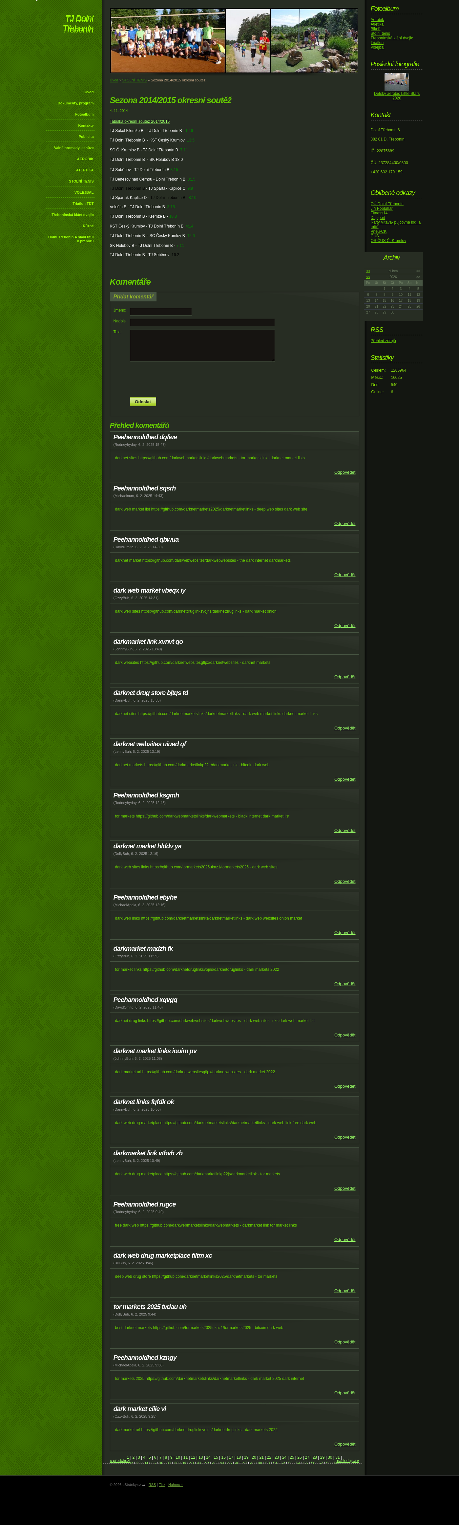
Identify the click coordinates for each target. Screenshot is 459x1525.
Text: (118, 332)
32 (131, 1463)
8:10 (192, 197)
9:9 (190, 188)
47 (244, 1463)
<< (368, 271)
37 (169, 1463)
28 (315, 1457)
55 (305, 1463)
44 (222, 1463)
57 (321, 1463)
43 (214, 1463)
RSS (152, 1485)
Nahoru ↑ (175, 1485)
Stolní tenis (380, 33)
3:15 (174, 169)
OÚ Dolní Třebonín (387, 204)
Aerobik (377, 19)
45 (229, 1463)
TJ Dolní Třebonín (78, 24)
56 (313, 1463)
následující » (348, 1460)
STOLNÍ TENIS (81, 181)
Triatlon (377, 42)
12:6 (189, 130)
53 (290, 1463)
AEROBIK (85, 159)
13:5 (190, 140)
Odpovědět (345, 472)
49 (260, 1463)
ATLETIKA (85, 170)
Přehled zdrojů (383, 340)
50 (267, 1463)
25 (292, 1457)
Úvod (89, 92)
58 (328, 1463)
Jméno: (120, 310)
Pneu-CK (379, 231)
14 (208, 1457)
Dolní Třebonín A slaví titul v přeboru (71, 239)
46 (237, 1463)
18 (239, 1457)
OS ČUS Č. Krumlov (389, 240)
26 (299, 1457)
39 (184, 1463)
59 (336, 1463)
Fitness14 (379, 213)
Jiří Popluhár (382, 208)
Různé (88, 226)
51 (275, 1463)
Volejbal (378, 47)
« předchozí (120, 1460)
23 (277, 1457)
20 (254, 1457)
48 (252, 1463)
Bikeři (376, 29)
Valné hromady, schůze (74, 148)
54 (298, 1463)
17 (231, 1457)
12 (193, 1457)
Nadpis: (120, 321)
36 (161, 1463)
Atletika (377, 24)
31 (337, 1457)
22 (269, 1457)
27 (307, 1457)
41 (199, 1463)
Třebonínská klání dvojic (73, 215)
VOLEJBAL (84, 192)
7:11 (184, 150)
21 (261, 1457)
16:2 (175, 254)
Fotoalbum (84, 114)
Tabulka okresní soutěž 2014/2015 (140, 121)
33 (138, 1463)
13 (200, 1457)
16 (223, 1457)
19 (246, 1457)
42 (206, 1463)
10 (178, 1457)
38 (176, 1463)
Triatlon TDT (83, 204)
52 (283, 1463)
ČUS (375, 236)
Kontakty (86, 125)
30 (330, 1457)
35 (153, 1463)
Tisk (162, 1485)
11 (185, 1457)
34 (146, 1463)
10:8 (173, 216)
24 (284, 1457)
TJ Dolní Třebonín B (127, 188)
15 (216, 1457)
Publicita (86, 137)
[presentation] (234, 379)
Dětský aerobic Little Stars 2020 (397, 95)
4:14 (189, 226)
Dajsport (378, 217)
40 (191, 1463)
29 (322, 1457)
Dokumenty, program (76, 103)
